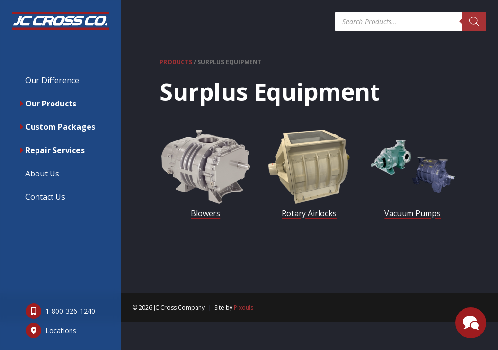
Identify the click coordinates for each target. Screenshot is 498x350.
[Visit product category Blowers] (205, 176)
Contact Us (45, 197)
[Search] (474, 21)
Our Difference (52, 80)
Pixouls (243, 307)
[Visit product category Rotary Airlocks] (309, 176)
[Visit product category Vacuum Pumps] (413, 176)
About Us (42, 173)
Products (176, 62)
